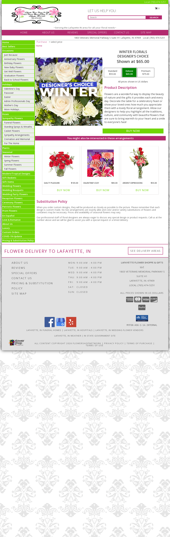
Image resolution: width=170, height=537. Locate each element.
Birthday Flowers (12, 63)
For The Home (11, 143)
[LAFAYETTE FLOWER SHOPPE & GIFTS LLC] (37, 14)
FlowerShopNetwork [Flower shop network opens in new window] (87, 343)
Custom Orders (10, 232)
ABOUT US (48, 32)
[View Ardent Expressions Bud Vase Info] (140, 163)
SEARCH (154, 17)
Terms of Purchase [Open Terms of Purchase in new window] (139, 343)
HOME (24, 32)
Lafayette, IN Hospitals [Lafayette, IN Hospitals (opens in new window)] (78, 330)
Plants (5, 148)
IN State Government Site (100, 335)
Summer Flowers (13, 164)
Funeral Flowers (12, 122)
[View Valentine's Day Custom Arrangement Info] (100, 163)
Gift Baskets (9, 177)
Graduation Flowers (14, 75)
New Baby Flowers (13, 67)
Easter (7, 97)
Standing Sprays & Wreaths (18, 126)
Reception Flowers (12, 198)
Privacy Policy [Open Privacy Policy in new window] (114, 343)
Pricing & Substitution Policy (18, 240)
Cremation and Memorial (17, 139)
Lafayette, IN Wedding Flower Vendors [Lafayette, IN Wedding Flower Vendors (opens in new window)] (119, 330)
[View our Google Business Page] (60, 326)
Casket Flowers (12, 130)
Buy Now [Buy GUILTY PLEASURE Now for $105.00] (63, 190)
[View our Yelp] (71, 326)
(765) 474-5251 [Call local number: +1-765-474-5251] (146, 285)
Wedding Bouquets (12, 190)
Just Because (10, 54)
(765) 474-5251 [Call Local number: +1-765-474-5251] (158, 1)
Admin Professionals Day (17, 101)
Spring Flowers (11, 160)
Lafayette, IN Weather (67, 335)
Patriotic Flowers (11, 206)
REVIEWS (73, 32)
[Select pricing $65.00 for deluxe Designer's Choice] (129, 72)
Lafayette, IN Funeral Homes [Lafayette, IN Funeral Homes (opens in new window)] (43, 330)
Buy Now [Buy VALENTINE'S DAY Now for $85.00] (102, 190)
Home (5, 42)
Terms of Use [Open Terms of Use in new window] (94, 345)
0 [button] (157, 8)
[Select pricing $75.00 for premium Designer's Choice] (145, 72)
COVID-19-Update (12, 236)
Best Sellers (8, 46)
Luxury (6, 228)
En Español (8, 215)
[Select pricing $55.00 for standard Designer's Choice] (112, 72)
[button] (142, 318)
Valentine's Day (12, 88)
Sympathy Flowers (12, 118)
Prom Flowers (9, 210)
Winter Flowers (12, 156)
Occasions (7, 50)
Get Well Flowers (12, 71)
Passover (9, 92)
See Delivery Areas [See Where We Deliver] (145, 251)
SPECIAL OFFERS (97, 32)
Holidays (7, 84)
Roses (5, 114)
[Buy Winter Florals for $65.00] (133, 131)
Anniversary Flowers (14, 59)
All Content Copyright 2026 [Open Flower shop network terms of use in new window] (53, 343)
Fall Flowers (10, 168)
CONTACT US (121, 32)
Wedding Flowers (11, 185)
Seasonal (7, 152)
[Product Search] (117, 17)
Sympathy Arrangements (16, 134)
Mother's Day (11, 105)
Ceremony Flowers (12, 202)
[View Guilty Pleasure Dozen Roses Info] (61, 163)
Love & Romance (11, 219)
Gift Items (8, 181)
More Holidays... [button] (12, 109)
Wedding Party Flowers (15, 194)
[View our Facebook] (50, 326)
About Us (7, 223)
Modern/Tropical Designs (16, 173)
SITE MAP (146, 32)
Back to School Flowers (16, 79)
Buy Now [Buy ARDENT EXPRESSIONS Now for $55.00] (142, 190)
